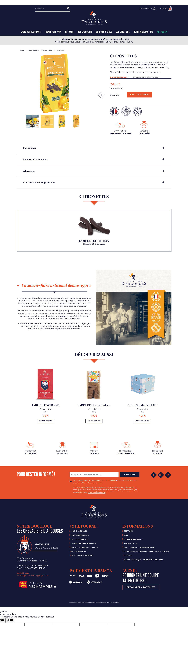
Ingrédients (93, 148)
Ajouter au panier (141, 95)
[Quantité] (101, 95)
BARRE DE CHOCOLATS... (94, 405)
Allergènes (93, 171)
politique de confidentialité (96, 492)
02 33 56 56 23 (23, 573)
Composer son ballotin (83, 543)
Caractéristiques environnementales (144, 560)
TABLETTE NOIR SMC (46, 405)
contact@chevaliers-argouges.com (33, 575)
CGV (126, 535)
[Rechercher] (52, 9)
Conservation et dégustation (93, 182)
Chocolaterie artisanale (84, 547)
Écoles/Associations (82, 555)
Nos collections (80, 535)
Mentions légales (133, 539)
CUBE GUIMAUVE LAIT (142, 405)
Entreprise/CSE (78, 551)
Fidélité (128, 555)
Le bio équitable (79, 539)
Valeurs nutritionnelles (93, 159)
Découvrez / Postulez (140, 587)
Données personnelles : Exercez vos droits (146, 551)
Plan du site (130, 543)
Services (128, 531)
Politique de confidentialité (139, 547)
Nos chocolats (79, 531)
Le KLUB (116, 602)
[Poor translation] (9, 620)
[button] (147, 9)
